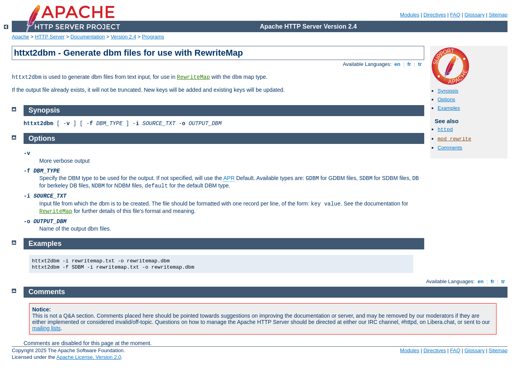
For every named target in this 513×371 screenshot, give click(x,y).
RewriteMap (193, 77)
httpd (445, 130)
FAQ (455, 15)
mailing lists (46, 328)
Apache (20, 37)
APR (229, 178)
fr (409, 64)
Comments (450, 148)
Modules (409, 15)
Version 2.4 (123, 37)
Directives (434, 15)
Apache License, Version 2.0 (88, 357)
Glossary (474, 15)
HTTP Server (50, 37)
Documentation (87, 37)
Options (446, 99)
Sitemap (498, 15)
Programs (153, 37)
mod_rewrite (454, 139)
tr (420, 64)
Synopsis (448, 91)
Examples (449, 108)
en (397, 64)
